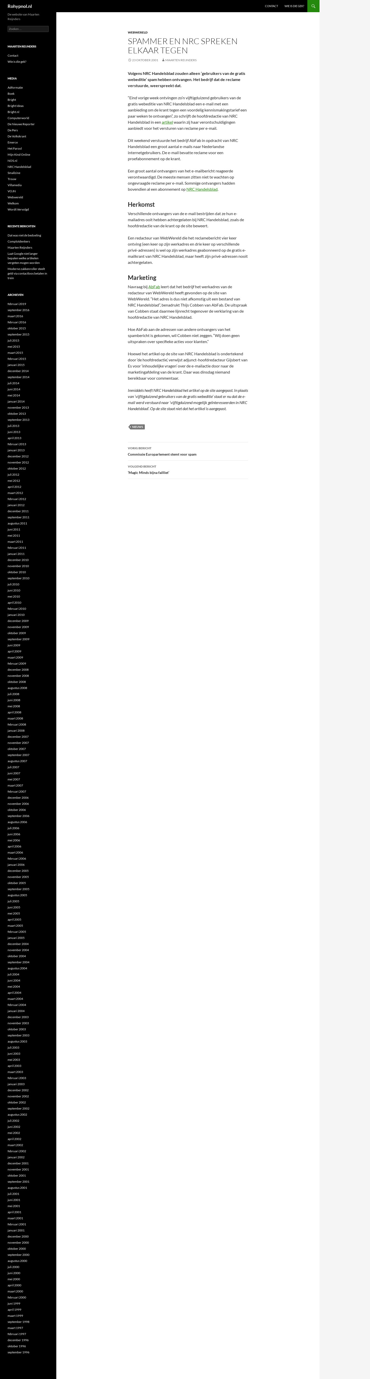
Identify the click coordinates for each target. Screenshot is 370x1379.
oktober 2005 (17, 883)
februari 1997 (17, 1334)
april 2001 (14, 1212)
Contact (271, 6)
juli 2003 (13, 1047)
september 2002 (18, 1108)
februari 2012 (17, 499)
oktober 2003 (17, 1029)
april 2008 (14, 712)
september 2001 (18, 1181)
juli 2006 (13, 828)
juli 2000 (13, 1267)
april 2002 (14, 1139)
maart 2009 (15, 657)
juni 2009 (14, 645)
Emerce (13, 142)
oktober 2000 (17, 1248)
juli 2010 (13, 584)
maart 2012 (15, 493)
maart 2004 (15, 999)
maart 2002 (15, 1145)
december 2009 (18, 621)
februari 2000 (17, 1297)
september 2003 (18, 1035)
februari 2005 (17, 932)
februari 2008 (17, 724)
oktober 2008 (17, 682)
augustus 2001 (17, 1188)
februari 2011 (17, 548)
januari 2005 (16, 938)
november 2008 (18, 676)
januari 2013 (16, 450)
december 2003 (18, 1017)
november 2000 (18, 1242)
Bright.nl (13, 112)
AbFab (154, 286)
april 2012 (14, 487)
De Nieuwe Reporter (21, 124)
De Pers (13, 130)
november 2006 (18, 804)
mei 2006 (14, 840)
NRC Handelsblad (202, 189)
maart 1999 (15, 1316)
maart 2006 (15, 852)
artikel (167, 122)
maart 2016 (15, 316)
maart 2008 (15, 718)
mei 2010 (14, 596)
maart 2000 (15, 1291)
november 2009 (18, 627)
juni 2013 (14, 432)
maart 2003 (15, 1072)
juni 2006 (14, 834)
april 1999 (14, 1309)
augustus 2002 (17, 1114)
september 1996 (18, 1352)
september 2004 (18, 962)
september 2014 (18, 377)
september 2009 (18, 639)
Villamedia (15, 185)
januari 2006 (16, 865)
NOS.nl (12, 161)
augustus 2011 (17, 523)
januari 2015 (16, 365)
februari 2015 (17, 359)
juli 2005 (13, 901)
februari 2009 (17, 663)
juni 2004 (14, 980)
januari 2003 (16, 1084)
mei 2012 (14, 481)
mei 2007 (14, 779)
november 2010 (18, 566)
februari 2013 (17, 444)
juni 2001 (14, 1200)
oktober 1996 (17, 1346)
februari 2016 (17, 322)
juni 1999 (14, 1303)
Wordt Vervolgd (18, 209)
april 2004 (14, 993)
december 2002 (18, 1090)
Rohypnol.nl (20, 6)
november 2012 (18, 462)
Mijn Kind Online (19, 154)
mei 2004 (14, 986)
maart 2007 (15, 785)
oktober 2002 (17, 1102)
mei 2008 (14, 706)
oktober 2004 (17, 956)
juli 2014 (13, 383)
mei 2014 (14, 395)
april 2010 (14, 602)
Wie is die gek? (294, 6)
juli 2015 (13, 340)
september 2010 (18, 578)
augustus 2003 (17, 1041)
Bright (12, 100)
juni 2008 (14, 700)
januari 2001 (16, 1230)
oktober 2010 (17, 572)
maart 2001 (15, 1218)
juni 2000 (14, 1273)
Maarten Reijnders (181, 60)
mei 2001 (14, 1206)
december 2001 (18, 1163)
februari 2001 (17, 1224)
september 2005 (18, 889)
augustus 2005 (17, 895)
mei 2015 (14, 346)
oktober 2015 (17, 328)
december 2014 (18, 371)
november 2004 (18, 950)
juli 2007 (13, 767)
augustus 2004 (17, 968)
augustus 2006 (17, 822)
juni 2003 (14, 1053)
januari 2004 (16, 1011)
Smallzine (14, 173)
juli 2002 (13, 1121)
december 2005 (18, 871)
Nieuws (137, 426)
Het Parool (15, 148)
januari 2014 (16, 401)
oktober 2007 (17, 749)
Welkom (13, 203)
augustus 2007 (17, 761)
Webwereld (138, 32)
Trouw (12, 179)
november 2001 (18, 1169)
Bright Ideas (16, 106)
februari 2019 (17, 304)
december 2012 (18, 456)
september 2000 (18, 1255)
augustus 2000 (17, 1261)
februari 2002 (17, 1151)
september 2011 (18, 517)
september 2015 (18, 334)
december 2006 (18, 797)
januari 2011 (16, 554)
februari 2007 (17, 791)
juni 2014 (14, 389)
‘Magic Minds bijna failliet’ (188, 469)
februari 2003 (17, 1078)
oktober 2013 (17, 413)
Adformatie (15, 87)
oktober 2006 (17, 810)
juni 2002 (14, 1127)
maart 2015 (15, 353)
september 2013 (18, 420)
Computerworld (18, 118)
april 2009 (14, 651)
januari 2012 (16, 505)
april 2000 (14, 1285)
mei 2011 (14, 535)
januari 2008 (16, 730)
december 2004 (18, 944)
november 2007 (18, 743)
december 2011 (18, 511)
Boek (11, 93)
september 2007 (18, 755)
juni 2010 (14, 590)
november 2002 (18, 1096)
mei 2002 (14, 1133)
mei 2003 (14, 1060)
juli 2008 (13, 694)
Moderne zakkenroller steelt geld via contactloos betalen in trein (27, 273)
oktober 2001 (17, 1175)
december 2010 (18, 560)
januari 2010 (16, 615)
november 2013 (18, 407)
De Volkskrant (17, 136)
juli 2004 (13, 974)
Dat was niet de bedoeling (24, 235)
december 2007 (18, 737)
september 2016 (18, 310)
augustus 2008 (17, 688)
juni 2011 (14, 529)
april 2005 (14, 919)
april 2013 (14, 438)
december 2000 (18, 1236)
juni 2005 (14, 907)
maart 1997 (15, 1328)
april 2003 (14, 1066)
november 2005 (18, 877)
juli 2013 (13, 426)
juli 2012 (13, 474)
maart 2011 (15, 541)
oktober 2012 (17, 468)
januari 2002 (16, 1157)
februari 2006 (17, 858)
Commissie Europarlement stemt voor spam (188, 450)
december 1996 (18, 1340)
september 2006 (18, 816)
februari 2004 (17, 1005)
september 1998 (18, 1322)
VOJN (12, 191)
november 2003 (18, 1023)
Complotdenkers (19, 241)
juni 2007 (14, 773)
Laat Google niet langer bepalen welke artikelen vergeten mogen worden (24, 258)
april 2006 (14, 846)
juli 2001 (13, 1194)
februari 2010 (17, 609)
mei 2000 (14, 1279)
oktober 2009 (17, 633)
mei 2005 (14, 913)
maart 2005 (15, 925)
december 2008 (18, 669)
